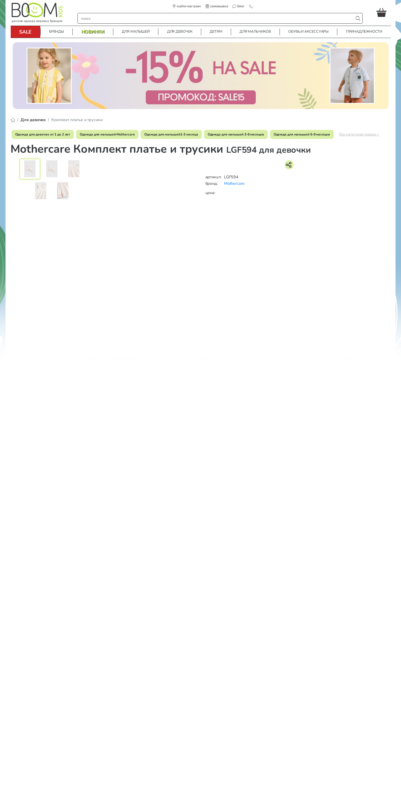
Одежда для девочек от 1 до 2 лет (42, 134)
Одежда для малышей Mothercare (107, 134)
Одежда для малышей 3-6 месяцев (236, 134)
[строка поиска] (217, 18)
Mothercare (234, 183)
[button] (384, 12)
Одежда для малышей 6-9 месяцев (302, 134)
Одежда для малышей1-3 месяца (171, 134)
